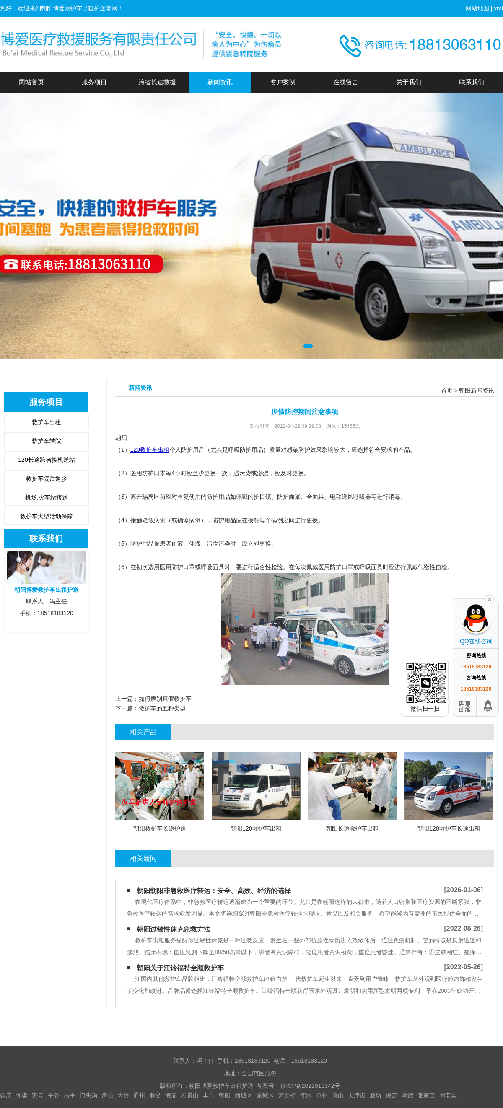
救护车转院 (46, 441)
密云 (38, 1095)
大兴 (123, 1095)
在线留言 (345, 81)
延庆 (6, 1095)
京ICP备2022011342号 (310, 1085)
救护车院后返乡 (46, 478)
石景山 (190, 1095)
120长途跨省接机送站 (46, 459)
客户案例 (283, 81)
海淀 (171, 1095)
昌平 (69, 1095)
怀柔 (22, 1095)
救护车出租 (46, 422)
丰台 (209, 1095)
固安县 (448, 1095)
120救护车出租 (149, 449)
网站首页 (31, 81)
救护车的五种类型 (162, 708)
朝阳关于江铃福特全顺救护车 (180, 967)
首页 (447, 391)
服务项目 (94, 81)
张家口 (426, 1095)
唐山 (338, 1095)
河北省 (287, 1095)
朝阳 (225, 1095)
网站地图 (477, 8)
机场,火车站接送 (46, 497)
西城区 (243, 1095)
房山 (107, 1095)
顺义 (155, 1095)
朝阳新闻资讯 (476, 391)
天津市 (357, 1095)
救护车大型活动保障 (46, 516)
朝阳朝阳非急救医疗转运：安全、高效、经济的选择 (214, 890)
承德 (407, 1095)
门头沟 (88, 1095)
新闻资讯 (220, 81)
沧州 (322, 1095)
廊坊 (375, 1095)
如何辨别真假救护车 (165, 698)
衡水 (306, 1095)
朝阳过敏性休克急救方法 (173, 929)
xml (498, 8)
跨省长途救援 (157, 81)
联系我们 (471, 81)
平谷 (54, 1095)
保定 (391, 1095)
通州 (139, 1095)
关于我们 (408, 81)
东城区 (265, 1095)
